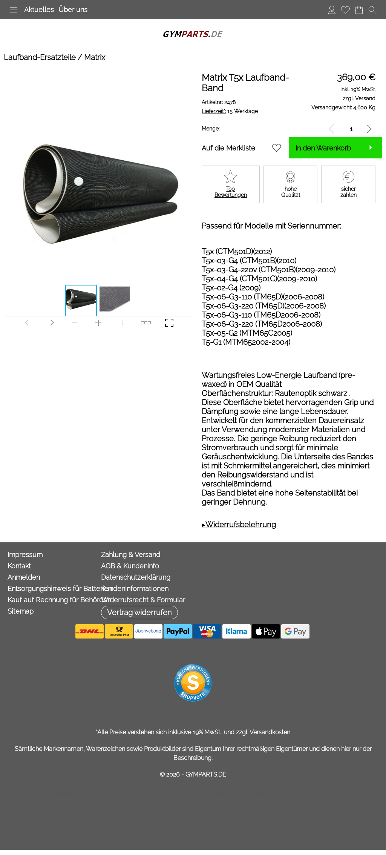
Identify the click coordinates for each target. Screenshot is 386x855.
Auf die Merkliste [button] (228, 148)
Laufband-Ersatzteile (40, 57)
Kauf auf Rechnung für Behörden (53, 600)
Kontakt (19, 566)
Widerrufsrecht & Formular (143, 600)
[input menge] (351, 128)
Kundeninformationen (134, 589)
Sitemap (21, 611)
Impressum (25, 555)
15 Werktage (230, 111)
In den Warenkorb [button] (323, 148)
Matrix (94, 57)
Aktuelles (39, 10)
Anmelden (332, 10)
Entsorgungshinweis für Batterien (53, 589)
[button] (14, 10)
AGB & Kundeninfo (130, 566)
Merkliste (345, 10)
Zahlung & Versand (130, 555)
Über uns (72, 10)
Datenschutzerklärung (135, 577)
